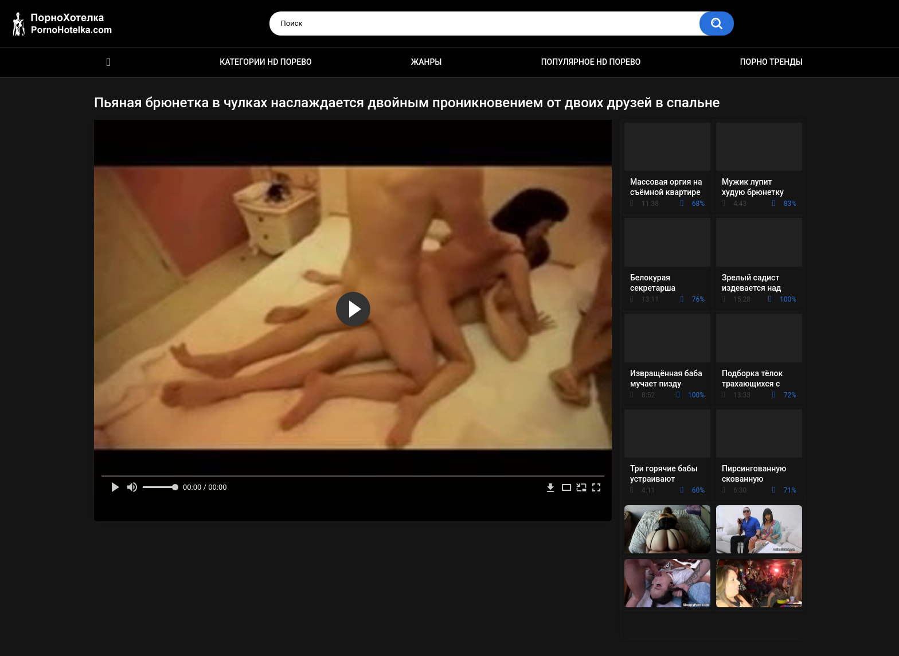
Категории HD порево (266, 62)
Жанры (426, 62)
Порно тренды (771, 62)
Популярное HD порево (591, 62)
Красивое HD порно (108, 62)
